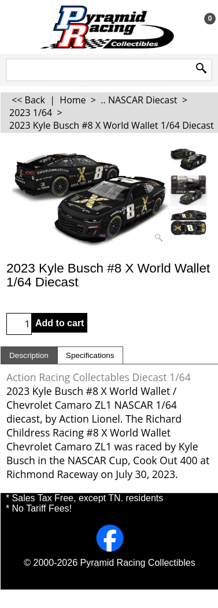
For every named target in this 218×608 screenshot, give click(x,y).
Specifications (90, 355)
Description (29, 355)
